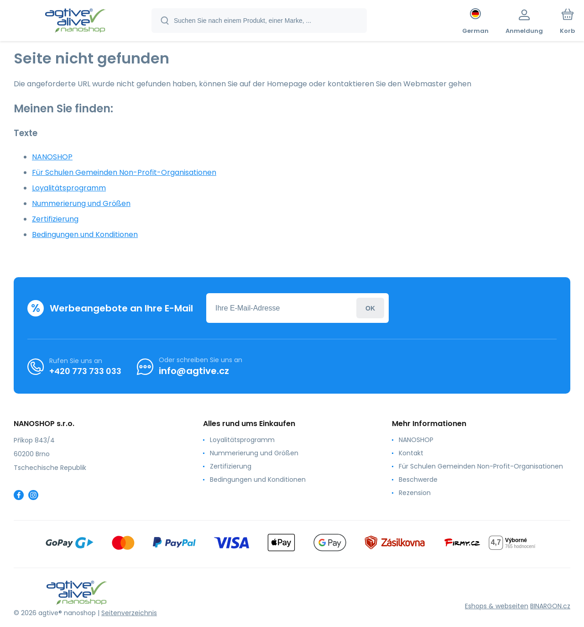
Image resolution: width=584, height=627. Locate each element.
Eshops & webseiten (496, 606)
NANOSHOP (52, 157)
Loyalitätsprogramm (69, 188)
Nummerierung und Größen (81, 203)
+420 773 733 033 (85, 371)
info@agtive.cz (194, 370)
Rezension (415, 492)
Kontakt (411, 453)
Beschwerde (418, 479)
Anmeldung (370, 308)
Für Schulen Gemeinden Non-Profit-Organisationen (124, 172)
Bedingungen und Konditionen (85, 234)
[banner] (75, 22)
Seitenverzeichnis (129, 612)
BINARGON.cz (550, 606)
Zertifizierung (55, 219)
